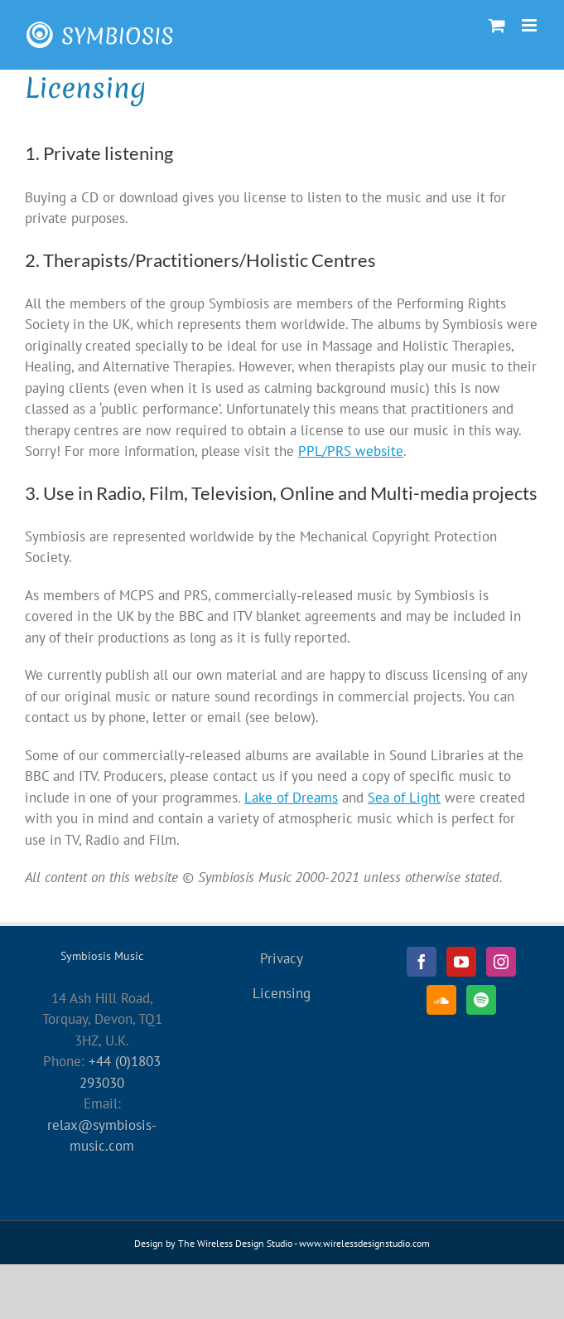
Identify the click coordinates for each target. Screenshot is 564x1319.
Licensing (282, 993)
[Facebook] (421, 962)
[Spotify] (481, 1000)
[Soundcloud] (441, 1000)
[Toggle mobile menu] (530, 25)
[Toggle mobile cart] (497, 25)
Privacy (281, 958)
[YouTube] (461, 962)
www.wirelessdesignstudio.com (364, 1243)
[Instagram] (501, 962)
